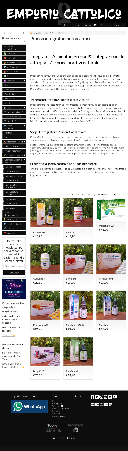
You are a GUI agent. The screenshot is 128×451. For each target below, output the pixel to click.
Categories (57, 403)
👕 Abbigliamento (11, 67)
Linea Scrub (11, 199)
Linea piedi (10, 208)
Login (76, 25)
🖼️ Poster (8, 76)
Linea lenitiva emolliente (11, 185)
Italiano (71, 437)
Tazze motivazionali (13, 116)
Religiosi (8, 132)
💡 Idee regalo (10, 219)
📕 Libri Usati (9, 58)
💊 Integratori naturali (39, 33)
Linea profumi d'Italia (12, 192)
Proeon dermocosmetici (11, 213)
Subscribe (14, 272)
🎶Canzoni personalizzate (9, 47)
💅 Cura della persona (13, 155)
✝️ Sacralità (8, 80)
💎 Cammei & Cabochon (9, 126)
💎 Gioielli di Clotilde (12, 224)
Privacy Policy (58, 416)
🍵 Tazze (7, 107)
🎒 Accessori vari (11, 71)
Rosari (7, 85)
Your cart (90, 25)
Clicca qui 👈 (8, 335)
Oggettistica (9, 94)
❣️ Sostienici (9, 233)
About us (105, 25)
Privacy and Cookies (61, 408)
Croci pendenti (11, 89)
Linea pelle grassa (14, 171)
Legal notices (58, 411)
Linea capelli (11, 203)
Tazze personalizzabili (13, 112)
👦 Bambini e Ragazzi (12, 62)
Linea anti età (12, 180)
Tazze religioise (11, 121)
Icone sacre (9, 98)
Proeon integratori (59, 33)
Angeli (7, 103)
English (61, 437)
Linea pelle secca (13, 166)
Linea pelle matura (14, 175)
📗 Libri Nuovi (9, 53)
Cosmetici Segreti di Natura (13, 160)
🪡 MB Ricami (9, 228)
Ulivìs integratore (12, 146)
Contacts (119, 25)
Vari (6, 137)
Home (66, 25)
